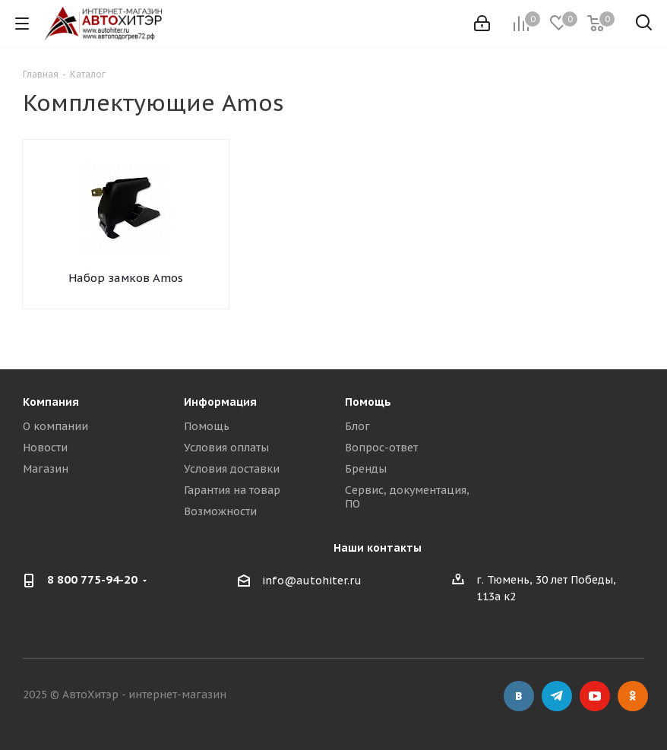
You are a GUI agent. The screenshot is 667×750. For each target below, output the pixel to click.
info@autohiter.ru (312, 580)
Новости (45, 447)
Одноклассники (633, 696)
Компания (51, 402)
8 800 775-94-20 (92, 579)
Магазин (45, 469)
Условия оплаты (226, 447)
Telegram (557, 696)
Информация (220, 402)
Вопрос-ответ (381, 447)
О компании (55, 426)
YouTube (595, 696)
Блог (357, 426)
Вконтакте (519, 696)
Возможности (220, 511)
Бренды (366, 469)
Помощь (206, 426)
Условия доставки (232, 469)
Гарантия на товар (232, 490)
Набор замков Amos (125, 278)
